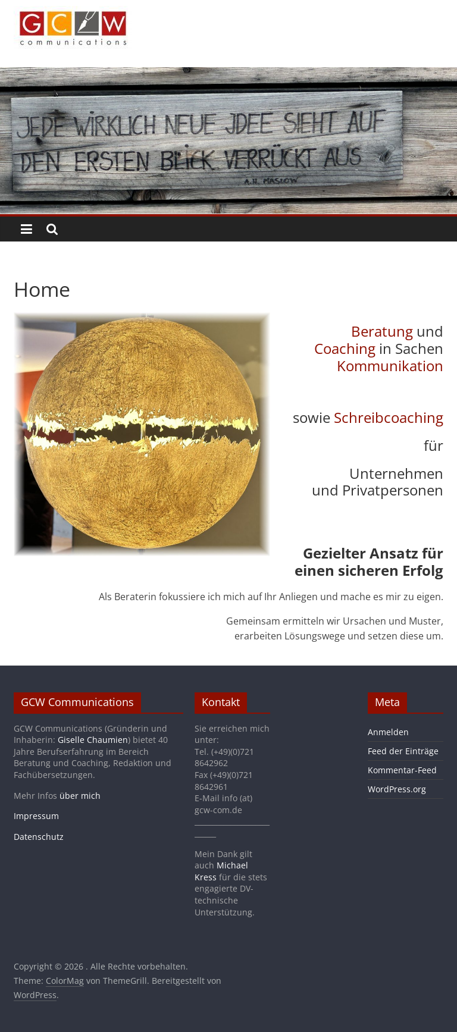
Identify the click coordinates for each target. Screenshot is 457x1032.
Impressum (36, 815)
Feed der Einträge (403, 751)
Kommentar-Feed (402, 770)
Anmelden (388, 732)
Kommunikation (390, 365)
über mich (80, 795)
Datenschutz (39, 836)
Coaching (344, 348)
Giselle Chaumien (93, 739)
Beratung (382, 331)
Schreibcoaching (388, 417)
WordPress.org (397, 789)
